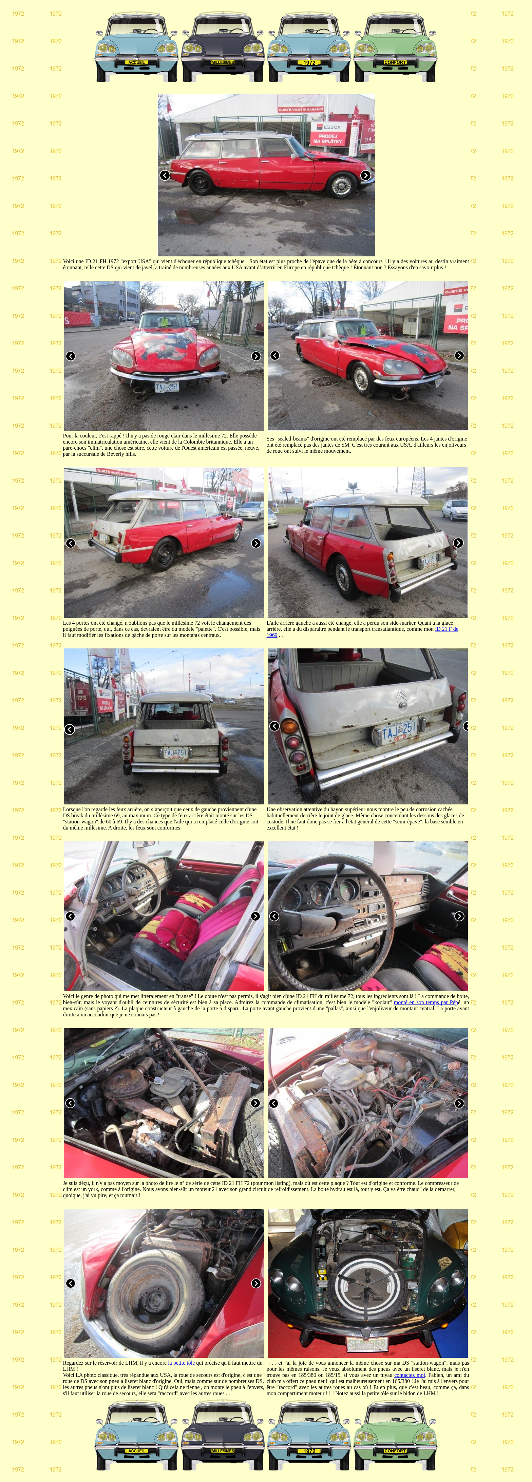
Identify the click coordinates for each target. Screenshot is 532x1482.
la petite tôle (181, 1363)
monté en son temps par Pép (426, 1002)
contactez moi (409, 1375)
